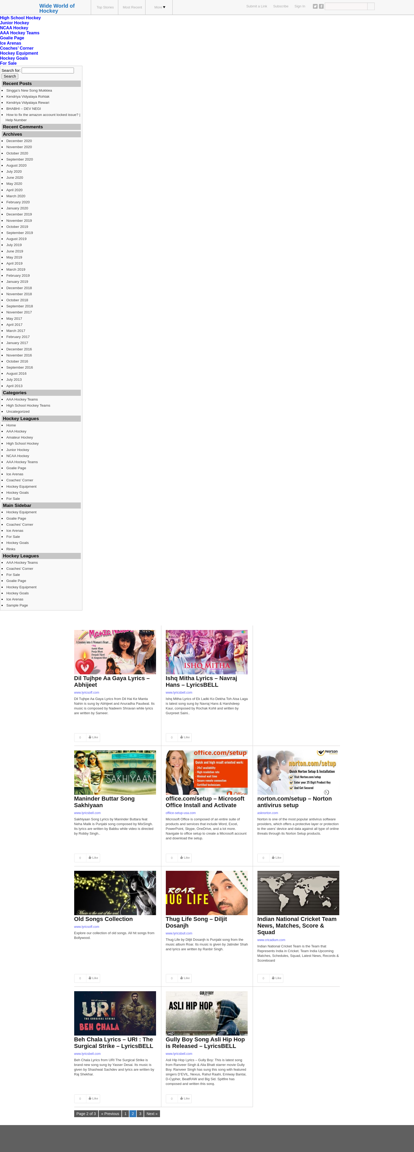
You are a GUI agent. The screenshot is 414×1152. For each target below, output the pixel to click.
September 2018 (19, 306)
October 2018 (17, 300)
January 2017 (17, 343)
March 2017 (15, 331)
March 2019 (15, 269)
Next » (152, 1114)
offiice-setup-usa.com (181, 813)
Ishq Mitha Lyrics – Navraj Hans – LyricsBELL (201, 681)
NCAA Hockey (14, 28)
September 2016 (19, 367)
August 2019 (16, 239)
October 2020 (17, 153)
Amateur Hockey (19, 437)
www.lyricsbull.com (179, 933)
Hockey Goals (14, 58)
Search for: (11, 70)
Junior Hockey (14, 23)
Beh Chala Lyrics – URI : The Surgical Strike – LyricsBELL (113, 1042)
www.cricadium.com (271, 940)
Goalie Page (12, 38)
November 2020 (19, 147)
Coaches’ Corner (17, 48)
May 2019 (14, 257)
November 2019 (19, 221)
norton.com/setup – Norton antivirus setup (294, 801)
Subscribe (281, 6)
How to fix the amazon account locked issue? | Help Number (43, 117)
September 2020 (19, 159)
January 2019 (17, 282)
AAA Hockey (16, 431)
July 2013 (14, 380)
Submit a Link (256, 6)
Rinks (10, 549)
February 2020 (18, 202)
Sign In (300, 6)
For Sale (8, 63)
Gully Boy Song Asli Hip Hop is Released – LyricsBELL (205, 1042)
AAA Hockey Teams (19, 33)
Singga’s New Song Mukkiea (29, 90)
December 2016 (19, 349)
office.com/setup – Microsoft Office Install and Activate (205, 801)
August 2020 (16, 165)
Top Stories (105, 7)
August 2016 (16, 373)
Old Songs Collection (103, 919)
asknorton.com (267, 813)
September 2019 (19, 233)
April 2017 (14, 325)
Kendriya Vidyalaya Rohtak (27, 96)
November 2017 (19, 312)
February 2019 (18, 276)
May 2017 (14, 319)
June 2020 (14, 178)
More (160, 7)
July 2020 (14, 171)
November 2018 (19, 294)
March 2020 (15, 196)
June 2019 (14, 251)
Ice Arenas (10, 43)
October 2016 (17, 361)
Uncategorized (18, 411)
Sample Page (17, 605)
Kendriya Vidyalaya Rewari (27, 103)
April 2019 (14, 263)
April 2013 (14, 386)
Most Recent (132, 7)
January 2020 (17, 208)
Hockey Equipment (19, 53)
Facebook (321, 6)
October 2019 (17, 227)
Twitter (315, 6)
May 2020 (14, 184)
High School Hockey (20, 18)
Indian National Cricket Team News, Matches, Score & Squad (297, 925)
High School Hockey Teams (28, 405)
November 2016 (19, 355)
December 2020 (19, 141)
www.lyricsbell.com (179, 692)
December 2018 (19, 288)
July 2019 (14, 245)
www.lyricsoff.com (86, 692)
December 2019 (19, 214)
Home (11, 425)
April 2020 (14, 190)
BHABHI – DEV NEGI (23, 109)
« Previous (110, 1114)
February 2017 (18, 337)
